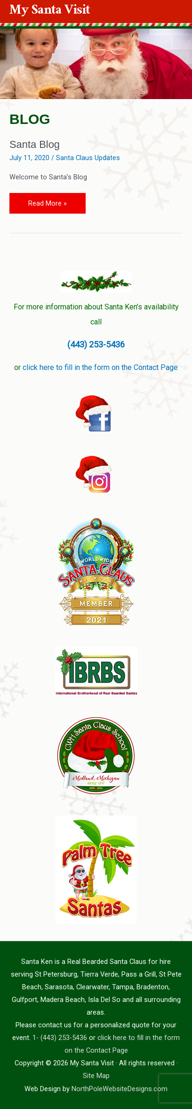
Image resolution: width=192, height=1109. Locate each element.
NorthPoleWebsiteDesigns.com (120, 1089)
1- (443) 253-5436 (59, 1037)
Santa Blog (34, 144)
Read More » (47, 200)
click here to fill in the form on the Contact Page (100, 367)
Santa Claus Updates (88, 158)
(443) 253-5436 (96, 344)
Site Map (96, 1075)
